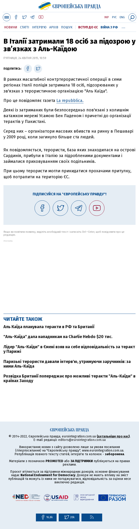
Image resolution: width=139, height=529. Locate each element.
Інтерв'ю (39, 27)
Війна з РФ (109, 27)
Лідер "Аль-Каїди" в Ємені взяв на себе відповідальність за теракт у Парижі (69, 349)
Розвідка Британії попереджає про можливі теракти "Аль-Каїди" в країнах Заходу (69, 378)
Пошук (66, 27)
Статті (24, 27)
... (123, 26)
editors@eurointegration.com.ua (82, 440)
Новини (10, 27)
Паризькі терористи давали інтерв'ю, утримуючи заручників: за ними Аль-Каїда (67, 364)
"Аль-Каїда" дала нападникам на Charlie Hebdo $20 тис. (57, 336)
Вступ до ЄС (88, 27)
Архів (53, 27)
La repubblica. (70, 100)
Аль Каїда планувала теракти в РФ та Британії (48, 326)
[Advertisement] (69, 274)
